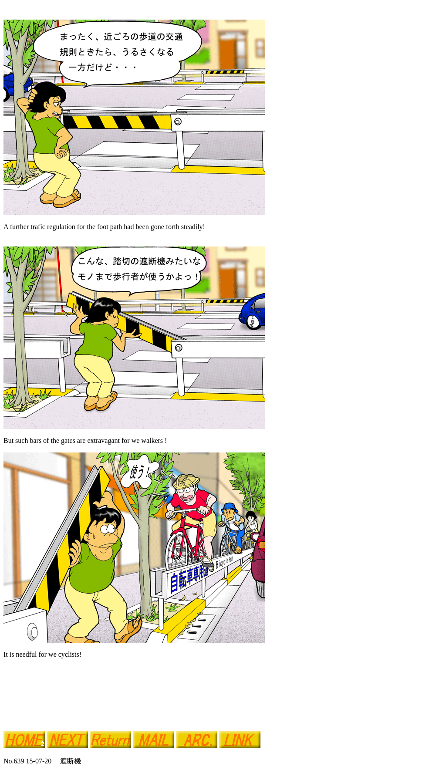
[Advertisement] (105, 711)
